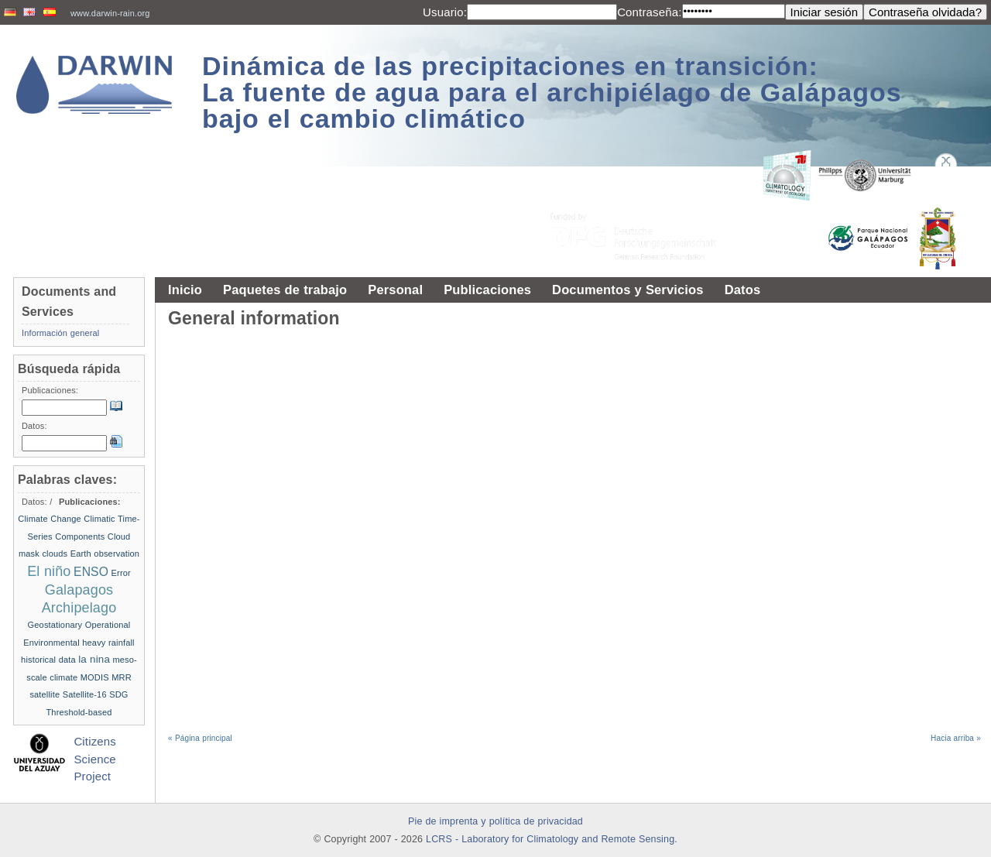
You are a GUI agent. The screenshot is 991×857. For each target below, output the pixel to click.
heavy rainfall (108, 642)
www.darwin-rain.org (110, 13)
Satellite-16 (85, 694)
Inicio (185, 290)
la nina (94, 659)
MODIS (95, 677)
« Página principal (200, 738)
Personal (395, 290)
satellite (44, 694)
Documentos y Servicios (628, 290)
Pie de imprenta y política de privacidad (495, 821)
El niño (48, 571)
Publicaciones (487, 290)
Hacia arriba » (956, 738)
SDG (118, 694)
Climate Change (49, 518)
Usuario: (445, 12)
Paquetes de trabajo (285, 290)
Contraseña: (649, 12)
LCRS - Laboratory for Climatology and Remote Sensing (550, 839)
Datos (743, 290)
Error (121, 573)
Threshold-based (78, 712)
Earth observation (104, 553)
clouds (54, 553)
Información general (60, 333)
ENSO (91, 571)
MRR (121, 677)
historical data (48, 659)
